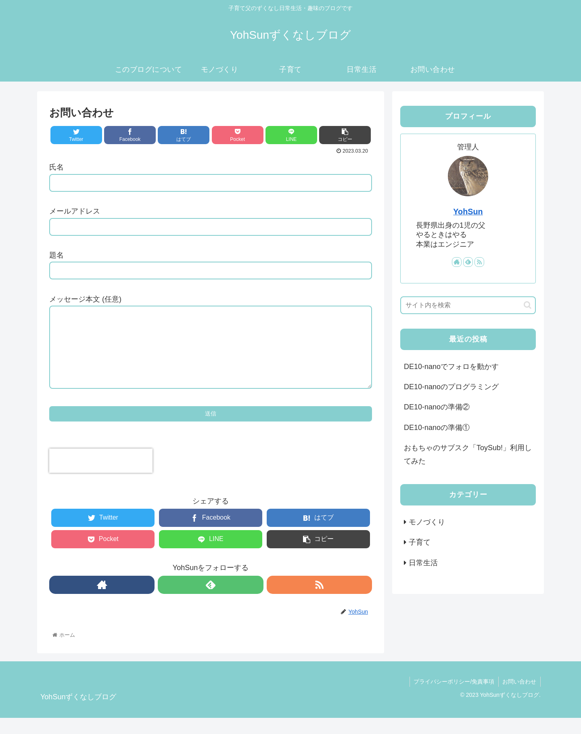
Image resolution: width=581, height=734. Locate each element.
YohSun (468, 211)
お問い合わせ (519, 697)
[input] (468, 305)
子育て (420, 542)
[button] (527, 305)
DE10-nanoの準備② (437, 407)
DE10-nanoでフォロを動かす (451, 367)
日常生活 (423, 563)
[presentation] (101, 477)
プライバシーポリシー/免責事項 (453, 697)
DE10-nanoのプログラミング (451, 387)
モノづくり (427, 522)
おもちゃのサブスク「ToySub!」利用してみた (468, 454)
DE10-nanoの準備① (437, 428)
